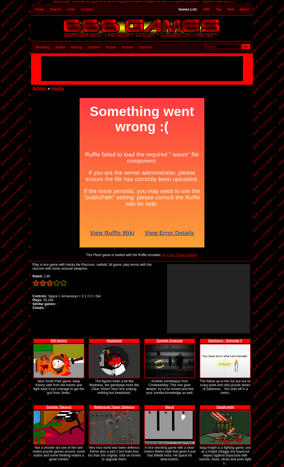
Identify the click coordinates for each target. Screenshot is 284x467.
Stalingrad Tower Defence (114, 407)
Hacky (57, 88)
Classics (145, 47)
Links (71, 9)
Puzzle (111, 47)
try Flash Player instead (179, 255)
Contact (87, 9)
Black (169, 407)
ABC (206, 9)
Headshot (114, 341)
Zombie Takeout (58, 407)
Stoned (127, 47)
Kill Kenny (59, 341)
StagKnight (225, 407)
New (230, 9)
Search (55, 9)
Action (60, 47)
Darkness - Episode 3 (225, 341)
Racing (76, 47)
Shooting (42, 47)
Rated (244, 9)
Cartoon (94, 47)
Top (219, 9)
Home (39, 9)
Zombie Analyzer (169, 341)
